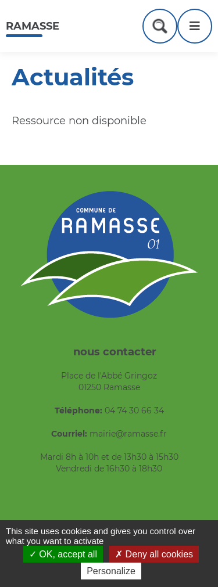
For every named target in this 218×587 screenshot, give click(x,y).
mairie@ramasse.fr (128, 433)
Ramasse (32, 26)
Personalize (111, 571)
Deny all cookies (154, 554)
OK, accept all (63, 554)
